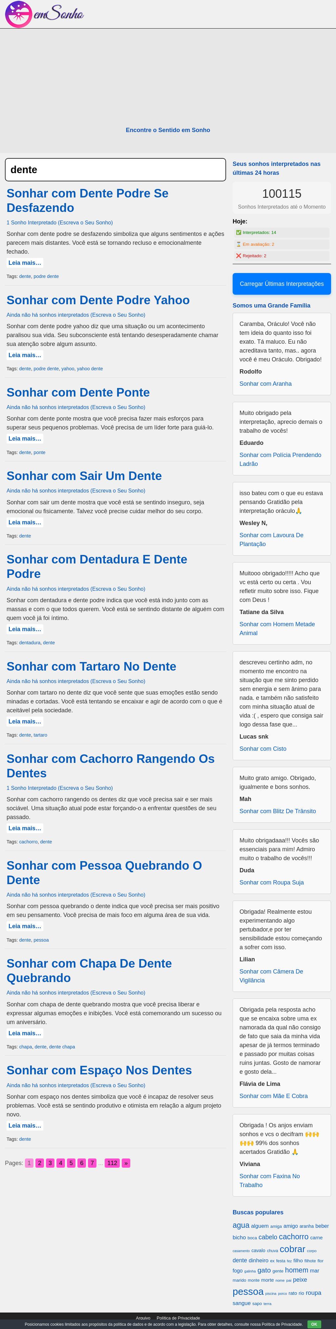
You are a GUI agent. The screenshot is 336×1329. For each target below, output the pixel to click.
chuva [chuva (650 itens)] (272, 1251)
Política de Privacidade (178, 1318)
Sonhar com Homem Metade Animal (277, 628)
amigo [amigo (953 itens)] (291, 1226)
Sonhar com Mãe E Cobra (274, 1096)
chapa (25, 1046)
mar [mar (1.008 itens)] (315, 1271)
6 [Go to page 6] (81, 1163)
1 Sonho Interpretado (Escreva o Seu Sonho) (60, 222)
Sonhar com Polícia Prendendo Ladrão (280, 459)
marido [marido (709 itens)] (239, 1280)
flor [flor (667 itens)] (321, 1260)
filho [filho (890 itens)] (298, 1260)
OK (314, 1324)
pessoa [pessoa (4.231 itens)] (248, 1291)
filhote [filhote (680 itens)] (310, 1260)
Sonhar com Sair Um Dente (84, 476)
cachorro (28, 841)
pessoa (41, 940)
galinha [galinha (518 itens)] (250, 1271)
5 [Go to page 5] (71, 1163)
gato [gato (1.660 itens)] (264, 1270)
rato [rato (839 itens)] (293, 1293)
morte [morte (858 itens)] (267, 1280)
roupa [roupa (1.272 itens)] (313, 1292)
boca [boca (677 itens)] (252, 1237)
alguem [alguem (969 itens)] (260, 1226)
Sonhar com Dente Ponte (78, 392)
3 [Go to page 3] (50, 1163)
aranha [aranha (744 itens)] (307, 1226)
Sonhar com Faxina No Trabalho (270, 1180)
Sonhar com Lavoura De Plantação (272, 539)
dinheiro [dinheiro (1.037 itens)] (258, 1260)
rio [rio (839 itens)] (301, 1293)
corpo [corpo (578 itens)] (312, 1251)
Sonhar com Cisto (263, 748)
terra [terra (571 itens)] (267, 1303)
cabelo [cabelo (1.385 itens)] (268, 1237)
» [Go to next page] (126, 1163)
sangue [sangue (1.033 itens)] (242, 1303)
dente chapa (62, 1046)
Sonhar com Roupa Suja (272, 882)
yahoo (67, 368)
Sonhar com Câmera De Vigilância (271, 976)
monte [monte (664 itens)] (254, 1280)
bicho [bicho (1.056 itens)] (239, 1237)
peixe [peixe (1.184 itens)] (300, 1279)
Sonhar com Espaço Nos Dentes (99, 1070)
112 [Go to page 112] (112, 1163)
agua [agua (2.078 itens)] (241, 1225)
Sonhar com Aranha (266, 383)
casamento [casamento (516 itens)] (241, 1251)
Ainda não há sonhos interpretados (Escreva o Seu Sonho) (76, 315)
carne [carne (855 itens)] (316, 1237)
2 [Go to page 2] (39, 1163)
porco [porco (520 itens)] (282, 1293)
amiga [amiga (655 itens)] (276, 1226)
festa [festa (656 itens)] (280, 1260)
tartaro (40, 735)
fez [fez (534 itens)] (289, 1261)
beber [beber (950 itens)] (322, 1226)
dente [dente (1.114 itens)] (240, 1260)
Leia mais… (25, 263)
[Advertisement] (168, 78)
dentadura (29, 642)
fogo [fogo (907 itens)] (238, 1270)
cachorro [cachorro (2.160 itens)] (293, 1236)
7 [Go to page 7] (92, 1163)
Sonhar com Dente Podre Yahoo (98, 300)
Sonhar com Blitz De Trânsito (278, 811)
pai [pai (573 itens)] (288, 1280)
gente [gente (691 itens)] (278, 1271)
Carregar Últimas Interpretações (282, 284)
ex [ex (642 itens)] (272, 1261)
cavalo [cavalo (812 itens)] (258, 1250)
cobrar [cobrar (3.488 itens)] (292, 1249)
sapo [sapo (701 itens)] (257, 1303)
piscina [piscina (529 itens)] (271, 1293)
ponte (39, 452)
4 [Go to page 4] (60, 1163)
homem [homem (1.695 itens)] (296, 1270)
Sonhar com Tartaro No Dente (92, 666)
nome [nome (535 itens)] (280, 1280)
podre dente (46, 276)
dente (25, 276)
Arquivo (143, 1318)
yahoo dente (90, 368)
